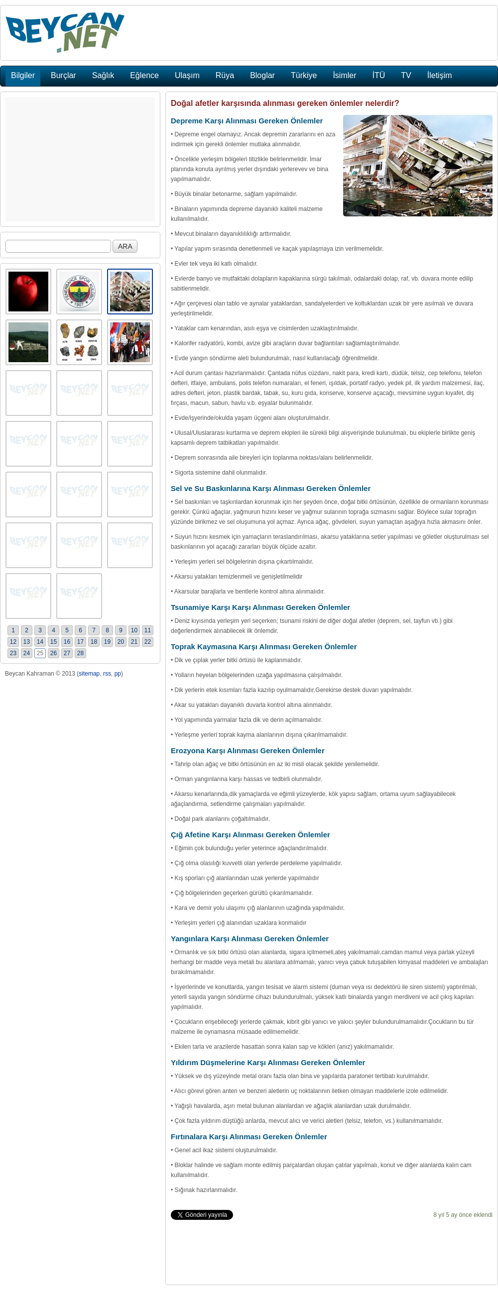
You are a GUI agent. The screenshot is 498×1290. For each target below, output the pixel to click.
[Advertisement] (80, 159)
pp (118, 673)
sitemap (89, 673)
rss (107, 673)
